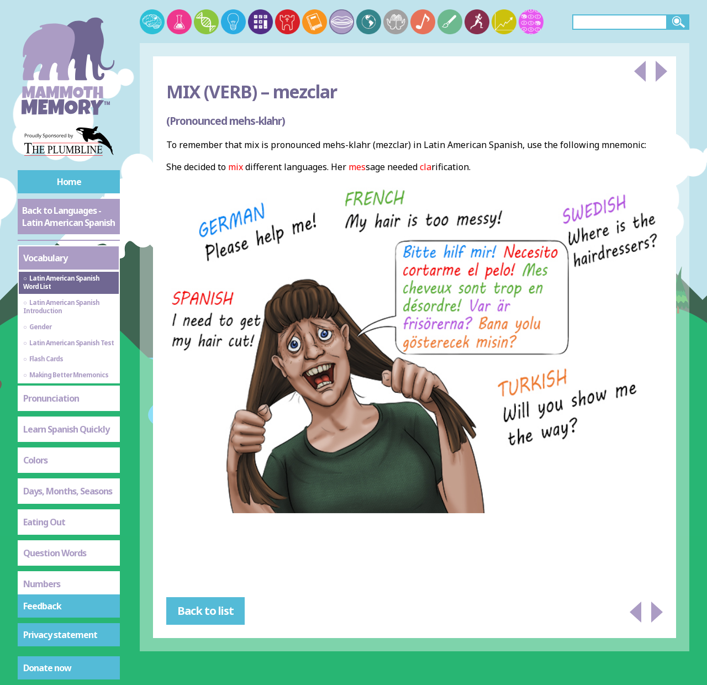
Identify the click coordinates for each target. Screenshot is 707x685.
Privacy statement (60, 635)
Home (69, 182)
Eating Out (44, 522)
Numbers (41, 584)
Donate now (47, 668)
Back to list (205, 610)
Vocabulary (45, 258)
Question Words (54, 553)
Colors (35, 460)
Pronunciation (51, 398)
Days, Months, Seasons (67, 491)
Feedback (42, 606)
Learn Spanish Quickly (66, 429)
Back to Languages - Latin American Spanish (68, 216)
